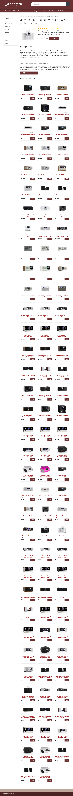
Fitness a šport (8, 23)
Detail (33, 98)
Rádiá (31, 16)
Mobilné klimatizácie (63, 11)
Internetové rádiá (36, 16)
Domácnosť (7, 21)
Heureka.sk (7, 26)
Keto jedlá (7, 32)
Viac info (54, 38)
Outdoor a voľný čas (9, 35)
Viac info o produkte (30, 73)
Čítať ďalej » (58, 34)
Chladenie (7, 18)
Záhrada (6, 43)
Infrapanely (7, 11)
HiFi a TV (27, 16)
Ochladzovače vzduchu (49, 11)
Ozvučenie (7, 37)
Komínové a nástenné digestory (31, 11)
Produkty (22, 16)
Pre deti (6, 40)
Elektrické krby (17, 11)
